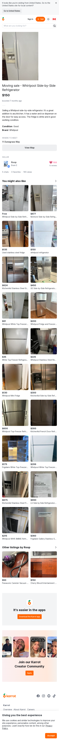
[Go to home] (3, 19)
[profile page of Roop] (6, 163)
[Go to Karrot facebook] (38, 696)
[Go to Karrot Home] (9, 696)
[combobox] (27, 25)
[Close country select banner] (56, 3)
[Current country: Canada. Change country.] (54, 19)
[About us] (48, 19)
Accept (51, 735)
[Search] (54, 26)
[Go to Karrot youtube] (48, 696)
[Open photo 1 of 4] (20, 56)
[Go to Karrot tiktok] (54, 696)
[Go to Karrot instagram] (43, 696)
